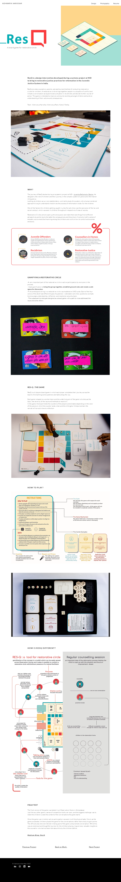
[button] (60, 340)
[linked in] (24, 866)
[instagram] (20, 866)
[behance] (15, 866)
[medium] (29, 866)
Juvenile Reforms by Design (84, 194)
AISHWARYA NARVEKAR (12, 3)
